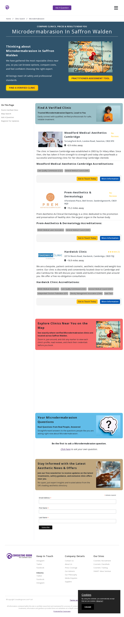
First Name (44, 508)
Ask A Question (62, 7)
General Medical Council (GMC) (77, 170)
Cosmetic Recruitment (102, 561)
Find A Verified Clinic (22, 87)
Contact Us (69, 561)
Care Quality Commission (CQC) (50, 170)
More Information (110, 178)
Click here (65, 449)
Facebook (40, 568)
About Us (68, 564)
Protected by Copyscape (62, 611)
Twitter (39, 564)
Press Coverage (71, 568)
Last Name (44, 517)
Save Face (109, 293)
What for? (99, 601)
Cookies (86, 595)
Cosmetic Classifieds (101, 564)
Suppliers (68, 582)
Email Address (45, 498)
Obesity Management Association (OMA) (86, 293)
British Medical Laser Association (51, 230)
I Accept (88, 607)
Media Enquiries (71, 578)
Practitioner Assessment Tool (90, 78)
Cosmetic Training (100, 568)
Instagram (40, 561)
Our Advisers (70, 571)
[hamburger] (116, 7)
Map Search (6, 114)
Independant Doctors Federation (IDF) (53, 293)
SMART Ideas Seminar (102, 571)
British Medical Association (48, 289)
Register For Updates (10, 121)
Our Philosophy (71, 575)
